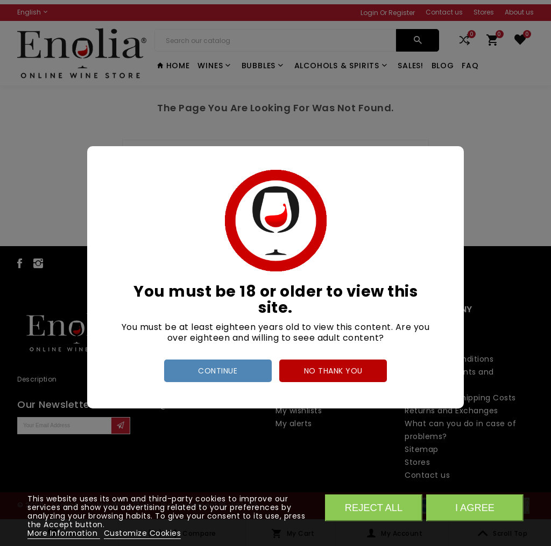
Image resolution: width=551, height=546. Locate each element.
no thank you (333, 370)
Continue (217, 370)
